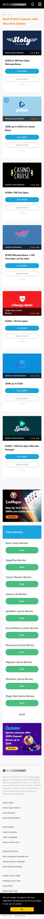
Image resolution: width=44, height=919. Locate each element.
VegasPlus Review (16, 560)
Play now (22, 71)
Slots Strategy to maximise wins (15, 856)
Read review (22, 79)
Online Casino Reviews (11, 808)
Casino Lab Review (16, 594)
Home (5, 14)
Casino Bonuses (9, 813)
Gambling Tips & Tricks (12, 881)
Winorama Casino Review (20, 645)
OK (22, 909)
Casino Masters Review (18, 577)
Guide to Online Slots (11, 842)
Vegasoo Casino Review (19, 662)
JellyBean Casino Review (19, 611)
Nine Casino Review (17, 543)
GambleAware (19, 915)
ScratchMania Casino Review (22, 628)
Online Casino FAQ (10, 891)
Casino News (8, 886)
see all (22, 714)
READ (22, 550)
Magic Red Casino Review (20, 696)
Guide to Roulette (10, 832)
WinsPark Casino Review (19, 679)
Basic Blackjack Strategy (12, 866)
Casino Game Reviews (11, 818)
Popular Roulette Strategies (14, 861)
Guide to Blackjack (10, 837)
